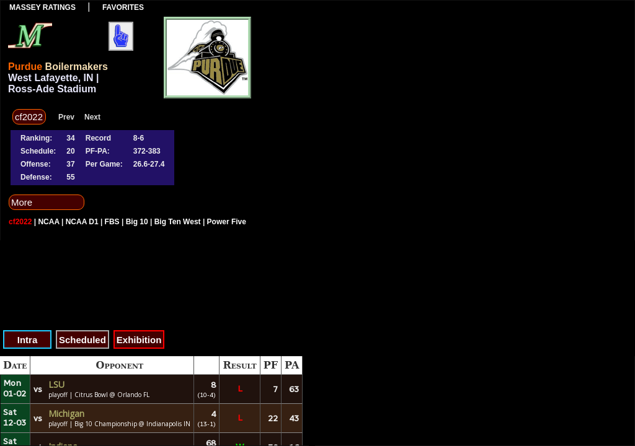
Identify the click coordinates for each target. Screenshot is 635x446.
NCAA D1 (82, 221)
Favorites (123, 7)
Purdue (25, 66)
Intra (27, 339)
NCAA (48, 221)
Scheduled (82, 339)
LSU (56, 384)
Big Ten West (177, 221)
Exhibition (139, 339)
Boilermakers (76, 66)
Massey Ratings (42, 7)
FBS (112, 221)
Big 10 (137, 221)
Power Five (226, 221)
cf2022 (20, 221)
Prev (66, 117)
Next (92, 117)
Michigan (66, 413)
